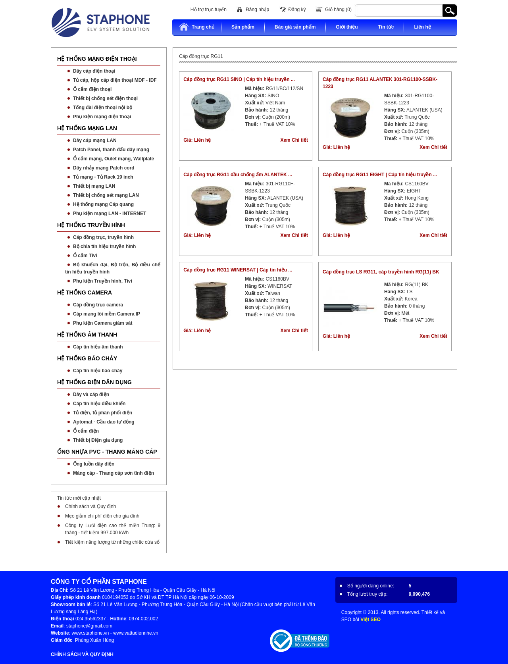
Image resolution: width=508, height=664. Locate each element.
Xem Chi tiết (294, 140)
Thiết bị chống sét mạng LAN (106, 195)
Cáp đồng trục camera (98, 305)
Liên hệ (422, 27)
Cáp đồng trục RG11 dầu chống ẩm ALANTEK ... (237, 174)
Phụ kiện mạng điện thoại (102, 116)
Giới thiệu (347, 27)
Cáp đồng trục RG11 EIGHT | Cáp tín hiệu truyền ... (380, 174)
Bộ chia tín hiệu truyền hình (104, 246)
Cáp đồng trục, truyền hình (103, 237)
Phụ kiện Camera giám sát (102, 323)
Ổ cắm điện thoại (92, 89)
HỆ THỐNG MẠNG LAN (87, 128)
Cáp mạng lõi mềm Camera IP (106, 314)
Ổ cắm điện (86, 431)
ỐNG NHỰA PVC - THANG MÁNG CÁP (107, 451)
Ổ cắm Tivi (85, 255)
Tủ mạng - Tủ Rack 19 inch (103, 177)
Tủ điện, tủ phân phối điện (102, 413)
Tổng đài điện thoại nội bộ (102, 107)
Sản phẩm (242, 27)
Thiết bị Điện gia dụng (98, 440)
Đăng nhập (257, 9)
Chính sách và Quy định (90, 506)
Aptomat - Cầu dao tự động (104, 422)
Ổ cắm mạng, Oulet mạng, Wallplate (113, 159)
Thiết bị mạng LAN (94, 186)
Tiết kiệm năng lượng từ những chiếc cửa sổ (112, 542)
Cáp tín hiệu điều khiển (99, 403)
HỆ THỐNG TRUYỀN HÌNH (91, 225)
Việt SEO (370, 619)
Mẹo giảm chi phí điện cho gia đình (102, 516)
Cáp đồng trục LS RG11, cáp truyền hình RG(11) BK (381, 272)
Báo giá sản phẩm (295, 27)
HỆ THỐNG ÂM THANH (87, 334)
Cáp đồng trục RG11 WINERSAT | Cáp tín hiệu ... (237, 270)
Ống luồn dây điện (93, 464)
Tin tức (386, 27)
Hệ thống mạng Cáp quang (103, 204)
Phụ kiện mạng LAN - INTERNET (109, 213)
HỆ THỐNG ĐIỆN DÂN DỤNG (94, 382)
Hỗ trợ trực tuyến (208, 9)
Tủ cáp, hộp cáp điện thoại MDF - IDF (115, 80)
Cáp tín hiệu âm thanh (98, 347)
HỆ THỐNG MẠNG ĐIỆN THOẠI (97, 59)
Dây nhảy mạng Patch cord (104, 168)
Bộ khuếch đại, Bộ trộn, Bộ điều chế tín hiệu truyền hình (112, 268)
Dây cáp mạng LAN (95, 140)
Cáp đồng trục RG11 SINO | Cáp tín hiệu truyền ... (239, 79)
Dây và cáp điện (91, 394)
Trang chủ (196, 26)
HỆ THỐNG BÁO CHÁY (87, 358)
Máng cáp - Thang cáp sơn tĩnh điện (113, 473)
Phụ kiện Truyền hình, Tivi (102, 281)
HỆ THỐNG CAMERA (84, 292)
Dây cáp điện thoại (94, 71)
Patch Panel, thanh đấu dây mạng (111, 149)
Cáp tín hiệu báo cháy (97, 370)
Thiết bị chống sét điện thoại (105, 98)
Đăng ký (297, 9)
